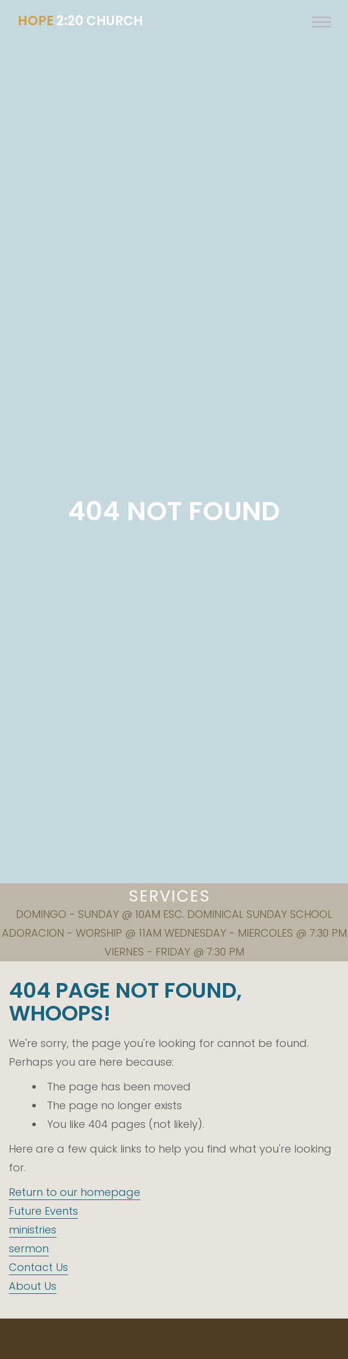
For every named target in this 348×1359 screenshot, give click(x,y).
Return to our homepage (74, 1192)
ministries (32, 1229)
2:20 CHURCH (80, 21)
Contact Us (38, 1267)
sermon (29, 1248)
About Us (32, 1286)
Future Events (43, 1211)
